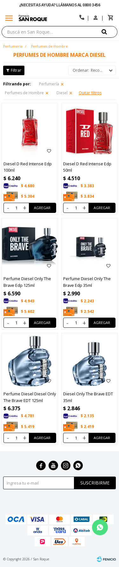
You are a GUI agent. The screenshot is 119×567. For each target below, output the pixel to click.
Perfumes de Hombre (24, 93)
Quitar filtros (90, 93)
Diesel (62, 93)
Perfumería (49, 84)
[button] (109, 31)
